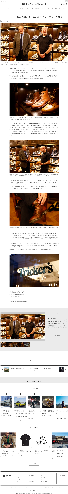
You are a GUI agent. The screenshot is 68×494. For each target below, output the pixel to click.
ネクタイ (44, 8)
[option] (3, 8)
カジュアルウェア (44, 481)
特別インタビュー (20, 483)
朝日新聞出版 (13, 487)
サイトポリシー (26, 487)
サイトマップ (20, 487)
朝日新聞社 (8, 487)
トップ (4, 8)
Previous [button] (53, 314)
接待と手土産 (31, 481)
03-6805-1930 (18, 296)
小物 (52, 8)
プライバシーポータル (58, 487)
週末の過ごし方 (32, 483)
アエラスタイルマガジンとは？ (22, 474)
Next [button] (63, 8)
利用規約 (32, 487)
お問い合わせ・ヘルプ (34, 490)
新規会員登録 (62, 475)
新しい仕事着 (15, 8)
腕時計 (21, 8)
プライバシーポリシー (40, 487)
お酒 (56, 8)
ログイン (61, 474)
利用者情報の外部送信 (49, 487)
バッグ (26, 8)
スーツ (9, 8)
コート (31, 8)
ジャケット (37, 8)
